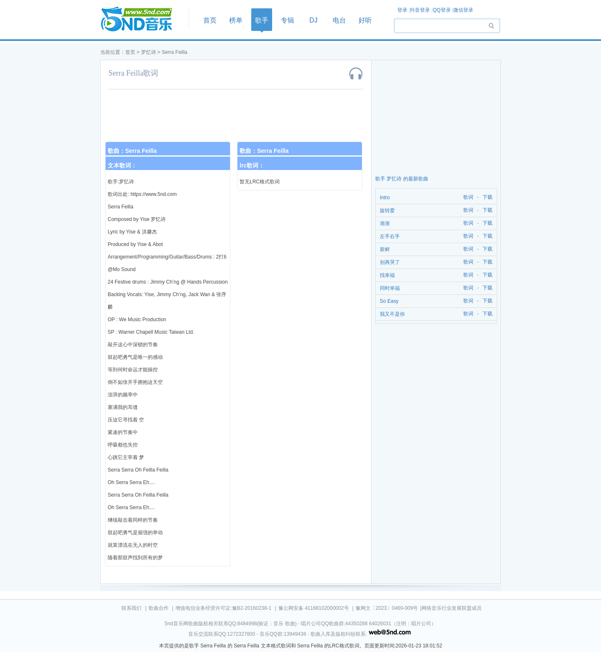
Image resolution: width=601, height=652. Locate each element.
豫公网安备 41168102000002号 (313, 608)
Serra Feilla (174, 52)
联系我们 (131, 608)
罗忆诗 (148, 52)
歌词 (466, 197)
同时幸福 (390, 288)
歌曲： (132, 150)
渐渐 (385, 223)
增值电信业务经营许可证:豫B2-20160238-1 (223, 608)
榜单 (235, 20)
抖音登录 (420, 10)
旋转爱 (387, 210)
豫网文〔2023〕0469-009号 (387, 608)
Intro (385, 197)
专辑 (287, 20)
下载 (487, 197)
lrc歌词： (252, 165)
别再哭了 (390, 262)
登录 (402, 10)
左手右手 (390, 236)
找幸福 (387, 275)
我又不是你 (392, 314)
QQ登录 (442, 10)
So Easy (389, 301)
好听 (365, 20)
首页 (142, 19)
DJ (313, 20)
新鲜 (385, 249)
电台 (339, 20)
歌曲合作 (159, 608)
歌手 (261, 20)
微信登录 (463, 10)
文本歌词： (122, 165)
